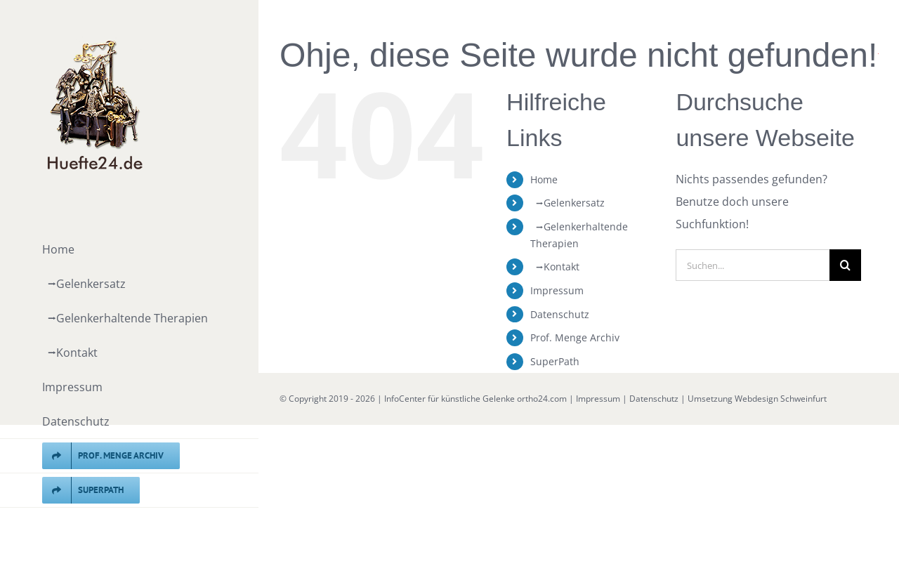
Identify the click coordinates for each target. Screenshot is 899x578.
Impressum (557, 290)
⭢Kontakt (554, 266)
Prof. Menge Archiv (574, 337)
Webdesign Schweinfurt (781, 399)
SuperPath (554, 361)
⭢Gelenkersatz (567, 202)
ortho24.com (542, 399)
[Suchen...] (752, 265)
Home (544, 179)
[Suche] (845, 265)
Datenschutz (559, 314)
